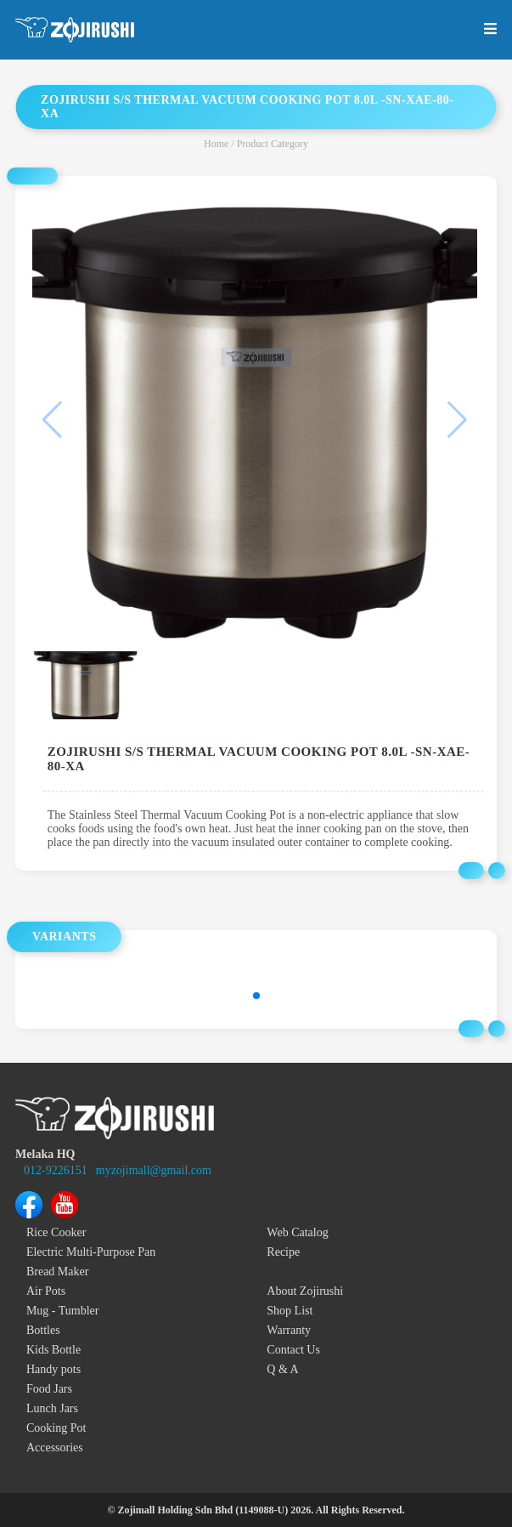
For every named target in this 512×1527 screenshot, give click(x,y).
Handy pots (53, 1369)
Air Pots (45, 1291)
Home (216, 144)
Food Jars (49, 1388)
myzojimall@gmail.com (153, 1170)
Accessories (54, 1447)
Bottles (43, 1330)
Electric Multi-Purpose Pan (90, 1252)
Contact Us (293, 1349)
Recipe (283, 1252)
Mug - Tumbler (62, 1310)
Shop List (289, 1310)
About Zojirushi (305, 1291)
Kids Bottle (53, 1349)
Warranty (289, 1330)
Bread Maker (57, 1271)
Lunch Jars (52, 1408)
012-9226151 (55, 1170)
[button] (256, 995)
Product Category (272, 144)
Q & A (282, 1369)
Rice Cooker (56, 1232)
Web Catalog (297, 1232)
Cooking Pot (56, 1428)
